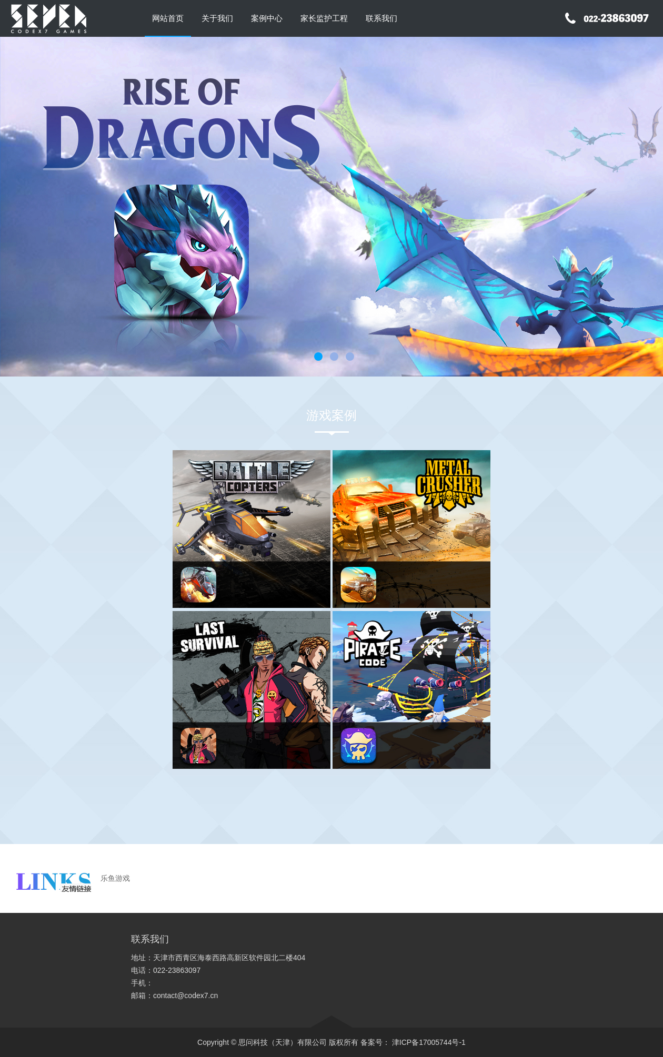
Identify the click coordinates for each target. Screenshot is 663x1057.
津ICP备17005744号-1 (428, 1042)
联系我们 (381, 18)
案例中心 (267, 18)
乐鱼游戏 (115, 878)
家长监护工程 (324, 18)
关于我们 (217, 18)
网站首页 (168, 18)
